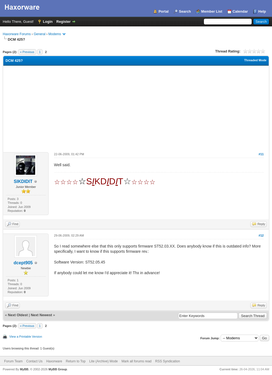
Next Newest (41, 315)
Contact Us (34, 361)
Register (63, 22)
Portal (164, 11)
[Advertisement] (136, 106)
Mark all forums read (136, 361)
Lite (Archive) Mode (103, 361)
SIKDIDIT (23, 181)
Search (185, 11)
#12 (261, 235)
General (40, 34)
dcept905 (23, 262)
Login (47, 22)
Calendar (240, 11)
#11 (261, 154)
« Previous (27, 52)
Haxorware (54, 361)
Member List (211, 11)
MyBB (24, 369)
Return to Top (76, 361)
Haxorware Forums (17, 34)
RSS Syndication (167, 361)
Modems (54, 34)
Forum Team (13, 361)
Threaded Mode (255, 60)
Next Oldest (18, 315)
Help (262, 11)
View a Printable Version (25, 336)
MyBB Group (57, 369)
